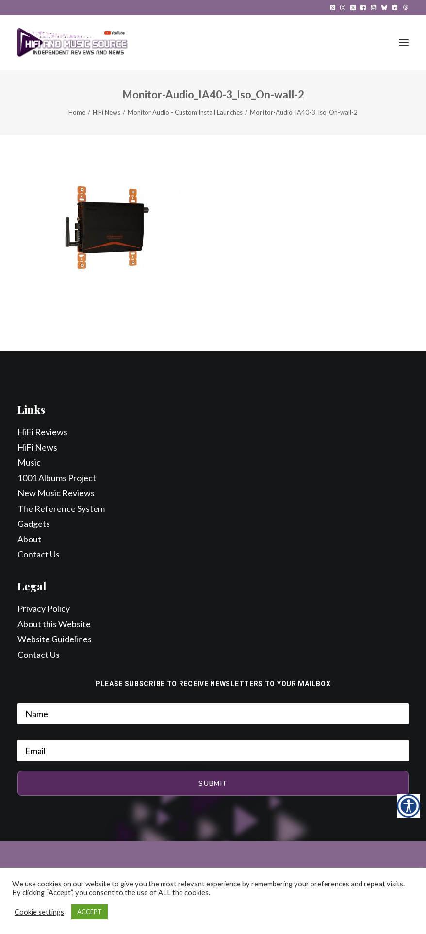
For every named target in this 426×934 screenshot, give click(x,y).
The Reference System (61, 508)
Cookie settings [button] (39, 912)
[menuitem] (333, 7)
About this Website (54, 624)
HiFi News (106, 112)
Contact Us (38, 554)
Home (76, 112)
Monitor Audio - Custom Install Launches (185, 112)
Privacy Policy (43, 608)
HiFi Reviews (42, 431)
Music (29, 462)
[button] (333, 7)
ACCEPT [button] (89, 912)
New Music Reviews (56, 493)
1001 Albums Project (56, 478)
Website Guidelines (54, 639)
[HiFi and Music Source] (72, 42)
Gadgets (33, 523)
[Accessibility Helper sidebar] (408, 806)
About (29, 539)
